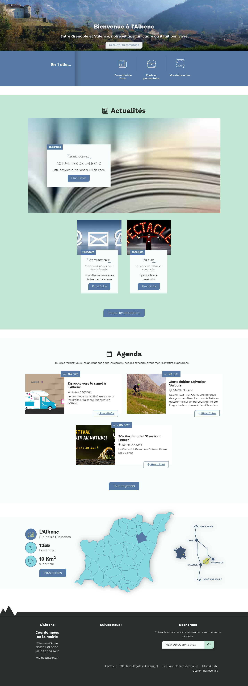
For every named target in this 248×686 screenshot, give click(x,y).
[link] (211, 8)
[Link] (105, 413)
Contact (110, 666)
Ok (209, 644)
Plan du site (210, 666)
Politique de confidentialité (180, 666)
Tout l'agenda (124, 486)
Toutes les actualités (124, 313)
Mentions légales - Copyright (139, 666)
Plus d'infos (78, 178)
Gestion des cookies (205, 671)
